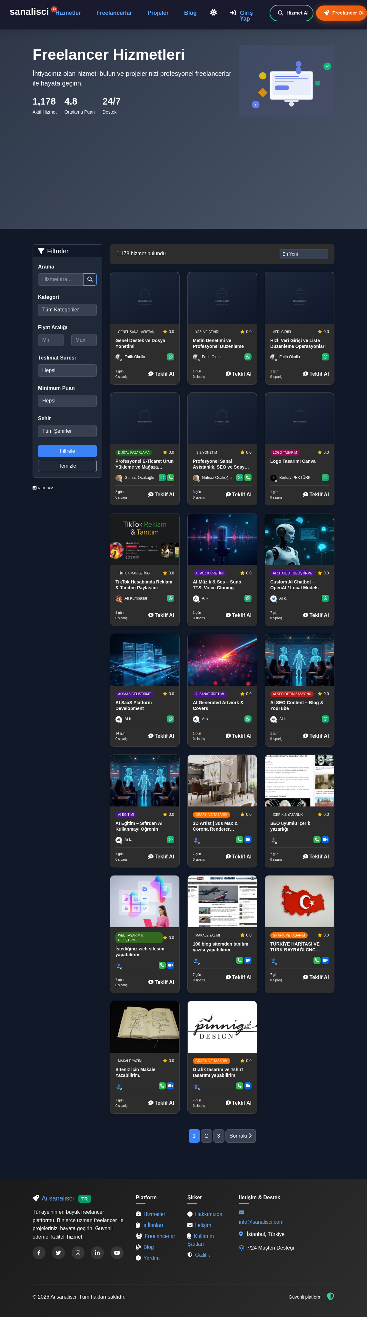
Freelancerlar (114, 13)
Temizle (67, 466)
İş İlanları (149, 1225)
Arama (46, 266)
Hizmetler (68, 13)
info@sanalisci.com (261, 1222)
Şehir (44, 418)
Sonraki (241, 1136)
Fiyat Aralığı (52, 327)
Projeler (158, 13)
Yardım (148, 1258)
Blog (190, 13)
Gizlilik (198, 1255)
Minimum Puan (56, 388)
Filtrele (67, 451)
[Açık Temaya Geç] (213, 13)
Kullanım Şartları (200, 1240)
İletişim (199, 1225)
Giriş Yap (241, 16)
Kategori (48, 297)
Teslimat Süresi (57, 357)
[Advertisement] (183, 165)
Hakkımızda (204, 1214)
